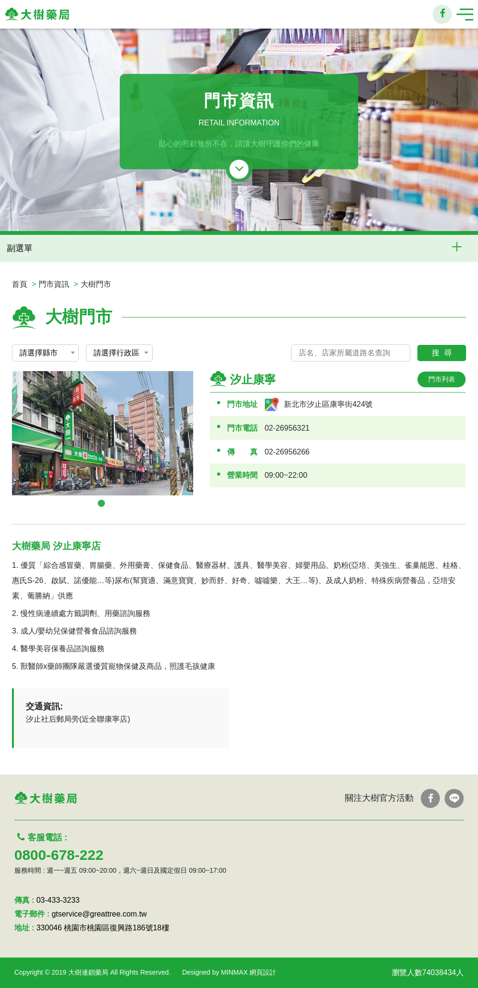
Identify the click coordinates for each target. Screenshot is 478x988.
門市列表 (441, 379)
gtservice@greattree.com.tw (99, 914)
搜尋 (444, 353)
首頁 (19, 284)
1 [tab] (101, 503)
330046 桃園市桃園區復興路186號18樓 (102, 928)
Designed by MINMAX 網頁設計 (229, 972)
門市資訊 (54, 284)
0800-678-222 (59, 855)
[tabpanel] (102, 433)
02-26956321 (287, 428)
